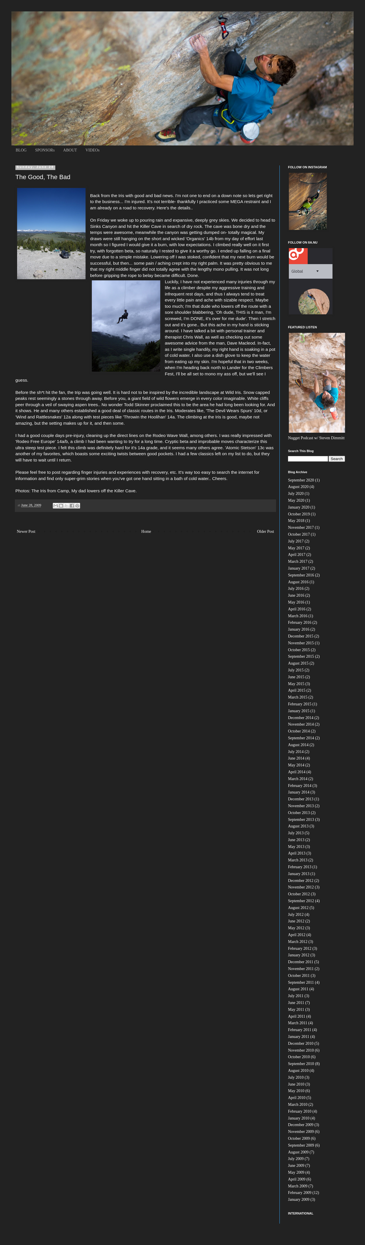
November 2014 (301, 724)
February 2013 (299, 867)
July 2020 (296, 493)
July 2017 (296, 541)
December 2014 (300, 718)
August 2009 (298, 1152)
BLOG (21, 150)
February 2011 (299, 1030)
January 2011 (298, 1037)
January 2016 (298, 629)
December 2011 (300, 962)
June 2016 (296, 595)
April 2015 (296, 690)
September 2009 (301, 1145)
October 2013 (299, 813)
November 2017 (301, 527)
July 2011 (295, 996)
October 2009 (299, 1138)
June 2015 (296, 677)
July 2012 (296, 914)
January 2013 (298, 874)
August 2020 (298, 487)
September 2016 (301, 575)
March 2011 (297, 1023)
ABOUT (70, 150)
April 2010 (296, 1098)
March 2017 (297, 561)
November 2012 (301, 887)
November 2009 (301, 1131)
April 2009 (296, 1179)
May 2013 (296, 847)
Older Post (265, 531)
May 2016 (296, 602)
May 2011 (296, 1009)
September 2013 (301, 819)
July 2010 (296, 1077)
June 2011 (296, 1003)
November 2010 (301, 1050)
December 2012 (300, 880)
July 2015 (296, 670)
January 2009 (298, 1199)
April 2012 (296, 935)
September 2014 (301, 738)
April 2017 (296, 554)
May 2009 (296, 1172)
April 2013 (296, 853)
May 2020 (296, 500)
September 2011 (301, 982)
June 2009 (296, 1165)
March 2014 (297, 779)
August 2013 (298, 826)
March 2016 (297, 616)
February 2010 (299, 1111)
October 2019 (299, 514)
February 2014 (299, 786)
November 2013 (301, 806)
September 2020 (301, 480)
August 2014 (298, 745)
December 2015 (300, 636)
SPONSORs (44, 150)
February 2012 (299, 948)
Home (146, 531)
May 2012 (296, 928)
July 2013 (296, 833)
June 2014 (296, 758)
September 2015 (301, 656)
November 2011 (301, 969)
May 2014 (296, 765)
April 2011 (296, 1016)
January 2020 (298, 507)
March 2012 (297, 942)
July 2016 (296, 588)
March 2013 (297, 860)
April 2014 (296, 772)
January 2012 (298, 955)
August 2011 (298, 989)
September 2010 (301, 1064)
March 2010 (297, 1104)
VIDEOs (93, 150)
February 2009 (299, 1193)
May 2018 (296, 521)
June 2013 (296, 840)
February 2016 (299, 622)
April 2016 (296, 609)
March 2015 (297, 697)
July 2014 (296, 752)
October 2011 (299, 975)
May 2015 (296, 684)
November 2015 (301, 643)
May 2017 (296, 548)
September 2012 (301, 901)
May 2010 (296, 1091)
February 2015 (299, 704)
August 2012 (298, 908)
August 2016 (298, 582)
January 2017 (298, 568)
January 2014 (298, 792)
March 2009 (297, 1186)
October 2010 (299, 1057)
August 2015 (298, 663)
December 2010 (300, 1043)
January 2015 (298, 711)
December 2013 (300, 799)
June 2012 (296, 921)
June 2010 (296, 1084)
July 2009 (296, 1159)
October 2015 (299, 650)
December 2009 (300, 1125)
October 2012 (299, 894)
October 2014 (299, 731)
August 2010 (298, 1070)
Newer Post (26, 531)
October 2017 (299, 534)
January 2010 (298, 1118)
